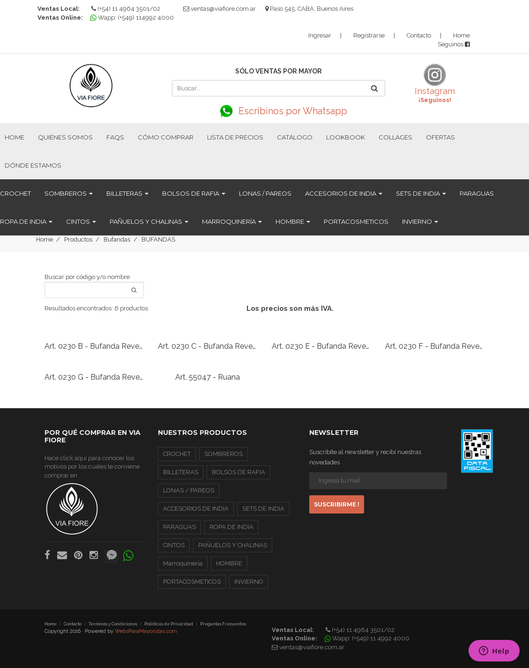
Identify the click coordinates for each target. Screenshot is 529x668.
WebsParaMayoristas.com (146, 631)
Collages (395, 137)
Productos (78, 239)
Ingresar (319, 35)
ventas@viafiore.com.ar (223, 8)
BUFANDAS (158, 239)
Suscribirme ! (336, 504)
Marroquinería (232, 221)
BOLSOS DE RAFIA (193, 193)
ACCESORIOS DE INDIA (343, 193)
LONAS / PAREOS (265, 193)
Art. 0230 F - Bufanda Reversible (441, 346)
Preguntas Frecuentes (223, 624)
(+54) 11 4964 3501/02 (125, 8)
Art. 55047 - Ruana (207, 377)
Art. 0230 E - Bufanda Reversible (328, 346)
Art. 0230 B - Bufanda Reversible (101, 346)
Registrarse (369, 35)
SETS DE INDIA (421, 193)
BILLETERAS (127, 193)
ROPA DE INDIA (26, 221)
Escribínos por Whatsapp (278, 111)
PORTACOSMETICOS (356, 221)
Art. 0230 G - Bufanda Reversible (101, 377)
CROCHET (15, 193)
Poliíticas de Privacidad (168, 624)
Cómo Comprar (166, 137)
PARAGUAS (477, 193)
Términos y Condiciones (113, 624)
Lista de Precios (235, 137)
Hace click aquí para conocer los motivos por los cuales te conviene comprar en (92, 495)
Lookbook (345, 137)
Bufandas (117, 239)
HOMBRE (293, 221)
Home (461, 35)
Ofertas (440, 137)
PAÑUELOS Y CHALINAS (149, 221)
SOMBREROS (69, 193)
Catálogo (295, 137)
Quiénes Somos (65, 137)
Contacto (419, 35)
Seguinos (454, 44)
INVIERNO (420, 221)
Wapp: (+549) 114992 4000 (133, 17)
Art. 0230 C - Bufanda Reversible (214, 346)
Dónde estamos (33, 165)
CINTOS (81, 221)
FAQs (115, 137)
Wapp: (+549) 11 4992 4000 (368, 638)
